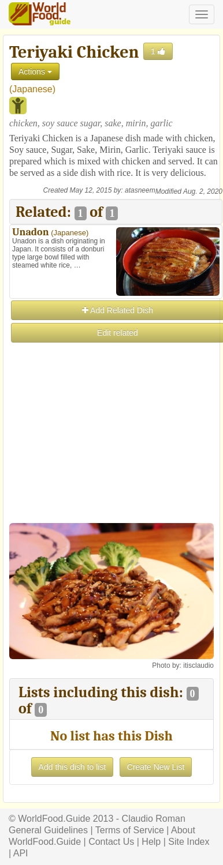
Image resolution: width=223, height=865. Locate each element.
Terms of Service (129, 830)
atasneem (140, 190)
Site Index (188, 842)
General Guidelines (48, 830)
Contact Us (111, 842)
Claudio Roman (153, 818)
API (20, 853)
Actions (35, 71)
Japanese (32, 89)
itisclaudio (198, 665)
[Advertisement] (111, 455)
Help (151, 842)
